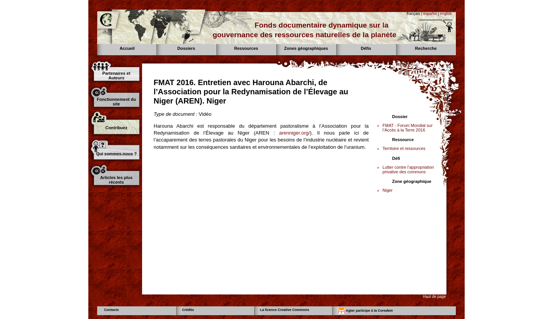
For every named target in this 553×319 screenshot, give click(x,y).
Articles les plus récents (116, 179)
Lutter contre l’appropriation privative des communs (408, 169)
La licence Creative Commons (284, 310)
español (430, 14)
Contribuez (116, 127)
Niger (387, 190)
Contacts (111, 310)
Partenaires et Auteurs (117, 75)
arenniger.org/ (294, 133)
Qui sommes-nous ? (116, 153)
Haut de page (434, 296)
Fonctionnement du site (116, 101)
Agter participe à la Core (365, 311)
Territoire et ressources (404, 148)
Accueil (126, 48)
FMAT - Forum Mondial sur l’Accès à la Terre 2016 (407, 127)
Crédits (188, 310)
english (446, 14)
